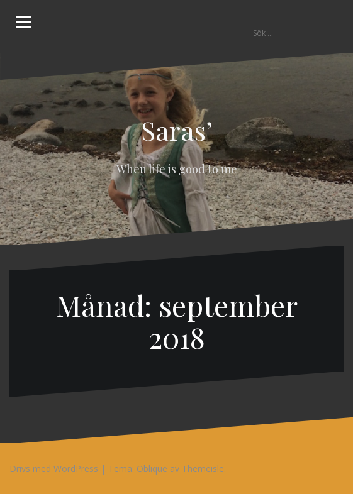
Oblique (152, 469)
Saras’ (177, 130)
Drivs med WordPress (53, 469)
